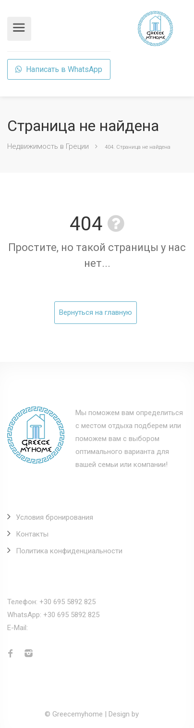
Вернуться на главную (95, 312)
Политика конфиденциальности (69, 551)
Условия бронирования (54, 517)
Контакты (32, 534)
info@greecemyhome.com (72, 627)
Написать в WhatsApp (58, 69)
